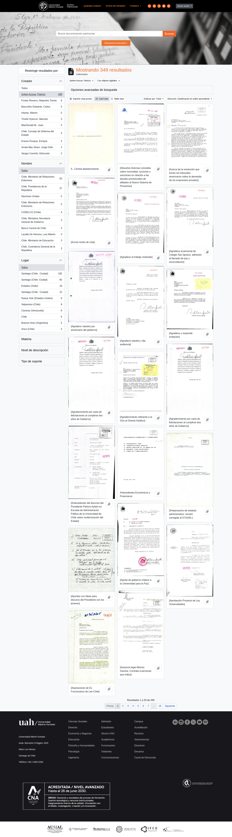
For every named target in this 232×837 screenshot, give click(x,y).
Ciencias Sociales (77, 721)
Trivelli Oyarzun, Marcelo (41, 119)
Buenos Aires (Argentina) (41, 323)
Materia (26, 339)
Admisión (106, 721)
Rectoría (138, 733)
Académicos (107, 739)
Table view (117, 99)
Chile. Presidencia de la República (41, 188)
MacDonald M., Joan (41, 125)
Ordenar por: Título (153, 99)
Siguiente (170, 706)
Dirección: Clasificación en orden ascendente (188, 99)
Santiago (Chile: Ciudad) (41, 280)
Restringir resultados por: (41, 70)
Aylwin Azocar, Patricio (41, 95)
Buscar (169, 33)
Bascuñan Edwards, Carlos (41, 107)
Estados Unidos (41, 286)
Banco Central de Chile (41, 228)
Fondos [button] (134, 6)
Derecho (72, 727)
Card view (102, 99)
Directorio (139, 745)
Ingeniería (73, 757)
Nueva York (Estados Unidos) (41, 298)
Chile (41, 317)
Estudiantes (107, 727)
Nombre (26, 163)
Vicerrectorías (141, 739)
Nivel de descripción (34, 350)
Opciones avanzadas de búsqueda (94, 89)
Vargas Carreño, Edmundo (41, 154)
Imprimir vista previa (81, 99)
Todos (24, 88)
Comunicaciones (110, 757)
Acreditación (141, 727)
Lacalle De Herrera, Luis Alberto (41, 235)
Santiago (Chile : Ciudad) (41, 274)
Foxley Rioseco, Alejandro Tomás (41, 101)
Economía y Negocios (80, 733)
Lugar (25, 260)
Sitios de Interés (115, 6)
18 (159, 706)
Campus (138, 721)
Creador (26, 81)
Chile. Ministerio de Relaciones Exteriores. (41, 204)
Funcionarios (108, 745)
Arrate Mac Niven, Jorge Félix (41, 148)
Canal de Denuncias (145, 757)
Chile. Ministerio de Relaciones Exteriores (41, 178)
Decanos (139, 751)
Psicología (73, 751)
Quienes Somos (92, 6)
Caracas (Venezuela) (41, 311)
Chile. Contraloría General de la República (41, 248)
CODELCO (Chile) (41, 212)
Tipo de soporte (31, 361)
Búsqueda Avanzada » (116, 43)
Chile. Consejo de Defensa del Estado (41, 133)
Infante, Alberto (41, 113)
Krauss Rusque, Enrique (41, 141)
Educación (74, 739)
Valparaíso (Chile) (41, 305)
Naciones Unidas (41, 197)
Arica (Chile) (41, 329)
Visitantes (106, 751)
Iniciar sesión (183, 6)
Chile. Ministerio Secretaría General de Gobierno (41, 220)
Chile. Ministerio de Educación (41, 241)
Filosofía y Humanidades (81, 745)
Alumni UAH (107, 733)
